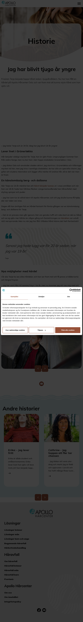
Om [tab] (68, 296)
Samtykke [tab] (14, 296)
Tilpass (42, 330)
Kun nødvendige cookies (15, 330)
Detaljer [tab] (41, 296)
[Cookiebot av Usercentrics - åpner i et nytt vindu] (71, 290)
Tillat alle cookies (67, 330)
